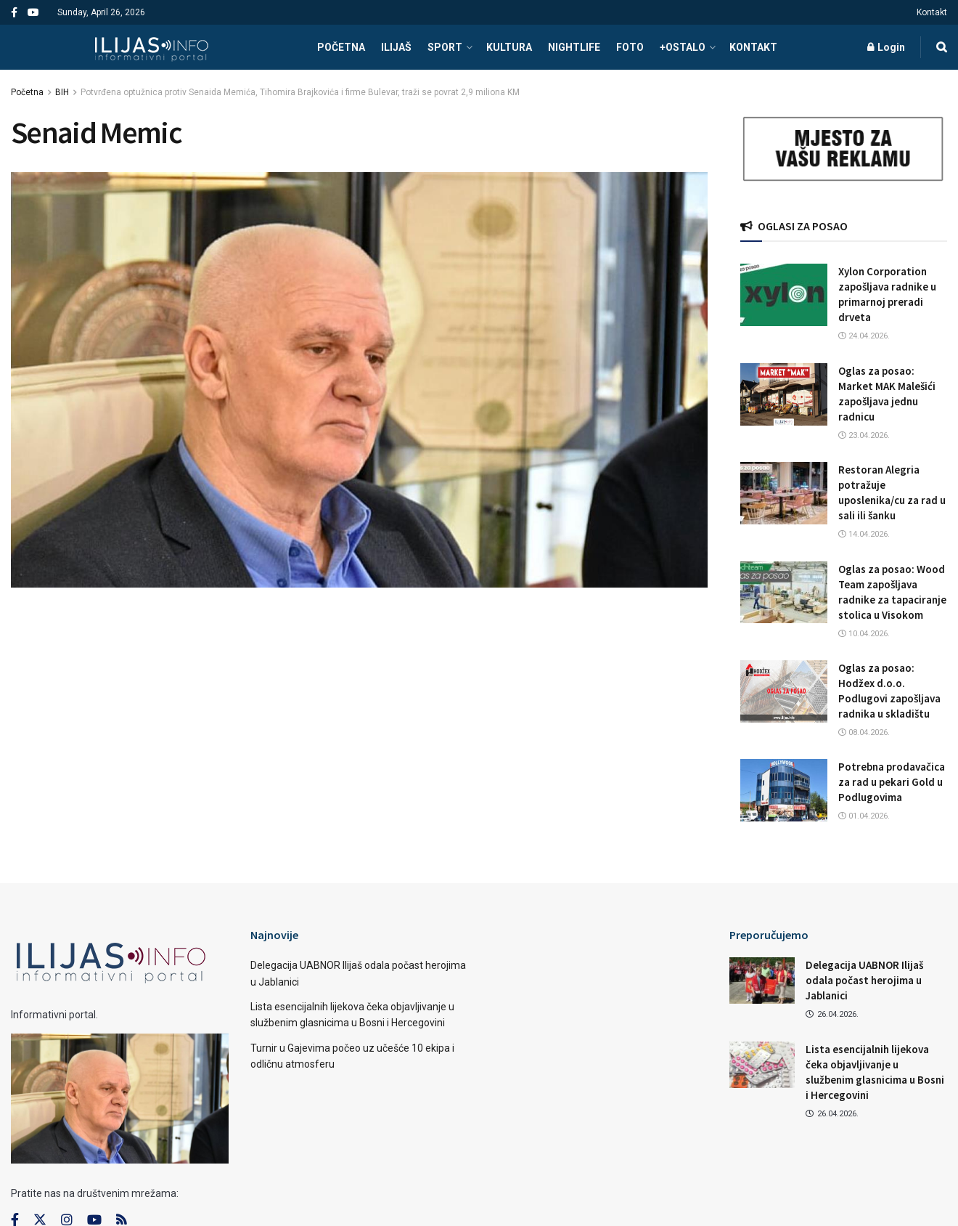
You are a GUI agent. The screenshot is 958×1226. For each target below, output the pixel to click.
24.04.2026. (864, 336)
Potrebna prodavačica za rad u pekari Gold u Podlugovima (891, 782)
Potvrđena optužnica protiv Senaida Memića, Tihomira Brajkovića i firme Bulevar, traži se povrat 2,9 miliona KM (300, 92)
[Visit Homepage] (151, 47)
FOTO (630, 47)
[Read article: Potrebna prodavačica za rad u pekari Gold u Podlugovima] (783, 790)
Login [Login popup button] (886, 47)
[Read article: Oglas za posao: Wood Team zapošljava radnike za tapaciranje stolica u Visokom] (783, 592)
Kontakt (932, 12)
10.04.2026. (864, 633)
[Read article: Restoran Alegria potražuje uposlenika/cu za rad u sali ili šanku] (783, 493)
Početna (27, 92)
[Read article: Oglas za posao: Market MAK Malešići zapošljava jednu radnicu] (783, 394)
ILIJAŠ (396, 47)
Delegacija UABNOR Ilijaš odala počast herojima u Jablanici (864, 980)
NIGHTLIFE (574, 47)
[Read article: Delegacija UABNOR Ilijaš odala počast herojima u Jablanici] (762, 980)
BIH (62, 92)
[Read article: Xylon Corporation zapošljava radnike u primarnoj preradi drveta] (783, 295)
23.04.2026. (864, 435)
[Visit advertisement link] (843, 149)
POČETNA (341, 47)
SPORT (444, 47)
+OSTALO (682, 47)
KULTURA (509, 47)
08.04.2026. (864, 732)
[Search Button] (941, 47)
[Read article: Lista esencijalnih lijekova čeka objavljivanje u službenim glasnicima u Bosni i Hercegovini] (762, 1065)
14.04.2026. (864, 534)
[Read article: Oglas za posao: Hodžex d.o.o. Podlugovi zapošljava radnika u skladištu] (783, 691)
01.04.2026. (864, 816)
